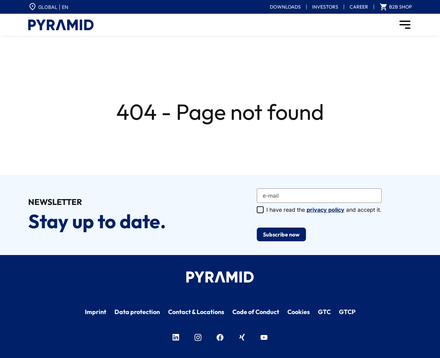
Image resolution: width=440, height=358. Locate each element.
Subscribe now (281, 234)
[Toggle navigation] (405, 25)
